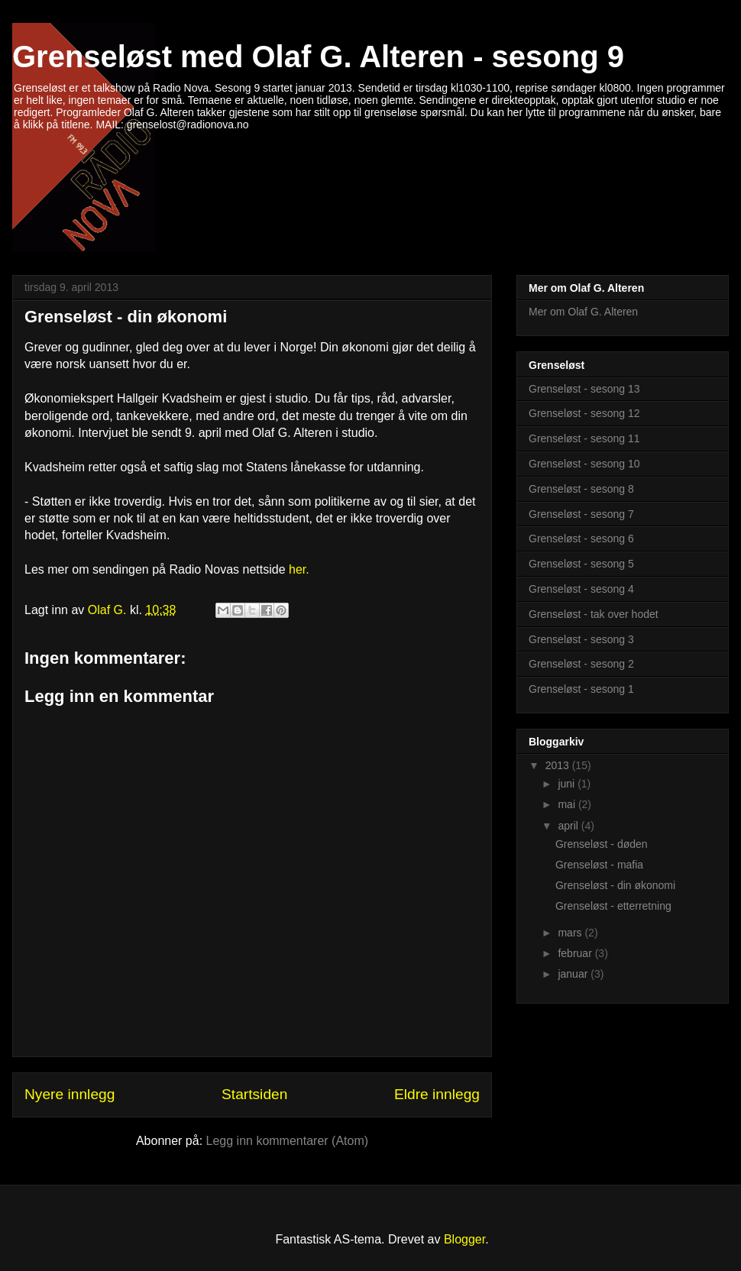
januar (574, 974)
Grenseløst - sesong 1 (581, 689)
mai (568, 804)
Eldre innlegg (437, 1094)
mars (571, 933)
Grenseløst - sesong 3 (581, 639)
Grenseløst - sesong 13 (584, 389)
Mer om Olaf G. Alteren (583, 312)
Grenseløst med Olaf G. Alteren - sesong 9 (318, 56)
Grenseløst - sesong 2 (581, 664)
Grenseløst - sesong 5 (581, 564)
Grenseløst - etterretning (613, 906)
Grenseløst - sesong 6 (581, 538)
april (569, 826)
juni (568, 784)
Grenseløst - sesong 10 (584, 464)
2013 (558, 765)
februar (576, 953)
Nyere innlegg (69, 1094)
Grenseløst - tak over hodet (593, 614)
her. (299, 569)
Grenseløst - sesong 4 (581, 589)
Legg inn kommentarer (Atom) (287, 1140)
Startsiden (254, 1094)
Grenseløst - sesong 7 (581, 514)
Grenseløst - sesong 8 (581, 489)
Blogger (464, 1239)
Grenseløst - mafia (599, 865)
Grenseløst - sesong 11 (584, 438)
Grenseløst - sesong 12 (584, 413)
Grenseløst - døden (601, 844)
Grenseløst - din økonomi (125, 316)
